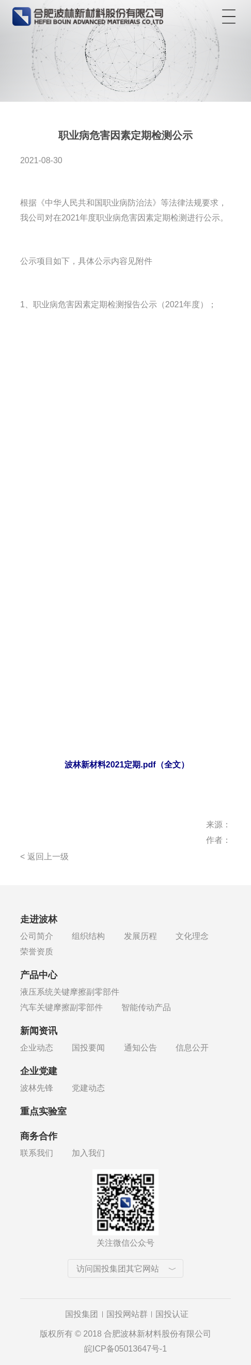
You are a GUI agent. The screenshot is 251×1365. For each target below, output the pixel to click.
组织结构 (88, 936)
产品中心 (38, 975)
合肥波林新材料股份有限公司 (87, 14)
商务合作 (38, 1136)
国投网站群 (127, 1314)
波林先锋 (36, 1088)
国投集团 (81, 1314)
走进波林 (38, 919)
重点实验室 (43, 1111)
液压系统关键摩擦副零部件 (69, 991)
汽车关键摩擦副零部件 (61, 1007)
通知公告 (140, 1047)
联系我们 (36, 1153)
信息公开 (192, 1047)
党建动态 (88, 1088)
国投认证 (172, 1314)
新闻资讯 (38, 1031)
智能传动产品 (146, 1007)
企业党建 (38, 1071)
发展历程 (140, 936)
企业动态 (36, 1047)
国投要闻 (88, 1047)
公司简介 (36, 936)
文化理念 (192, 936)
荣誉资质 (36, 951)
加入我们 (88, 1153)
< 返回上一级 (44, 856)
